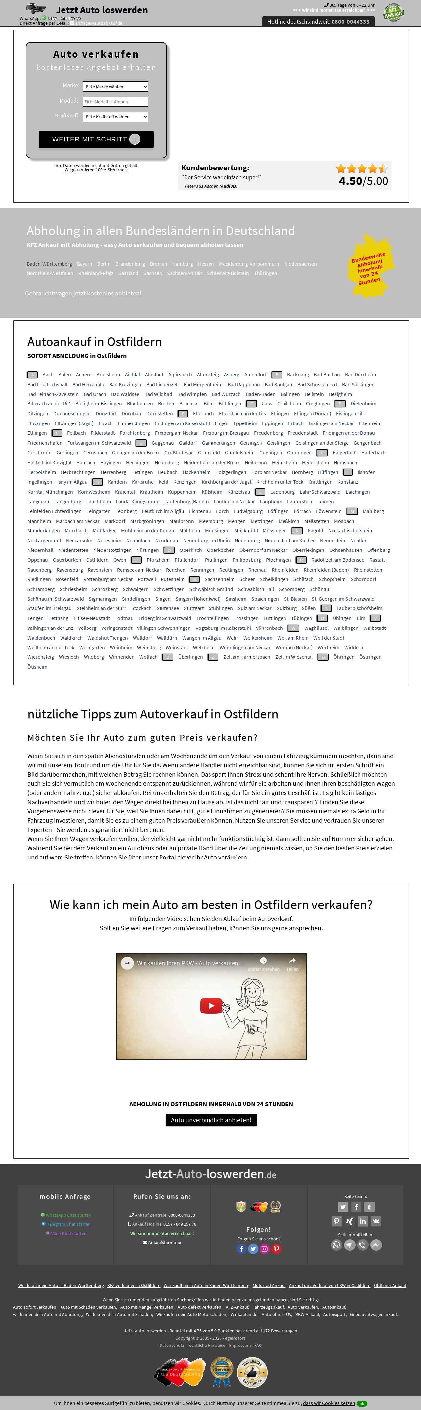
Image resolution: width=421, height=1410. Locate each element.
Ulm (361, 618)
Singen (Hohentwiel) (198, 598)
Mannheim (39, 521)
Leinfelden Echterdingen (54, 511)
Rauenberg (39, 569)
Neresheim (109, 540)
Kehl (163, 481)
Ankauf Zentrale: (151, 1215)
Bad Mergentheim (203, 384)
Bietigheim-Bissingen (98, 403)
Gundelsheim (240, 452)
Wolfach (148, 657)
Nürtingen (147, 550)
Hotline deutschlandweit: (318, 21)
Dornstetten (159, 413)
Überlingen (190, 657)
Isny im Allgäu (72, 481)
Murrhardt (76, 530)
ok (362, 1403)
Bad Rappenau (244, 384)
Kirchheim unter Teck (279, 481)
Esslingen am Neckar (331, 423)
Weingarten (92, 647)
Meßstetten (316, 521)
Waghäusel (316, 628)
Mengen (237, 521)
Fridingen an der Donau (349, 432)
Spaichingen (265, 598)
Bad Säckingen (358, 384)
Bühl (209, 403)
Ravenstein (100, 569)
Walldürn (167, 637)
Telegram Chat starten (69, 1224)
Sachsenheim (220, 579)
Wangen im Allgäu (202, 637)
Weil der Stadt (328, 637)
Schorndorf (363, 579)
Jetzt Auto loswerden (102, 9)
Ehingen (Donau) (312, 413)
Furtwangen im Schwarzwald (99, 442)
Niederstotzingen (112, 550)
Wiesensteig (40, 657)
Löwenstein (329, 511)
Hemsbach (345, 462)
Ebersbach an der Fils (242, 413)
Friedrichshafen (44, 442)
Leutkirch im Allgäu (163, 511)
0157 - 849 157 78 (64, 18)
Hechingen (138, 462)
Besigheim (340, 394)
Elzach (106, 423)
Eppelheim (245, 423)
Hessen (206, 263)
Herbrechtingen (78, 472)
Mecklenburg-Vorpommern (249, 263)
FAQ (258, 1345)
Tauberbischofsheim (359, 608)
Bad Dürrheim (360, 374)
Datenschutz (172, 1345)
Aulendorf (255, 374)
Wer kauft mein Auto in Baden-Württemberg (61, 1285)
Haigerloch (345, 452)
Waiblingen (346, 628)
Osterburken (67, 559)
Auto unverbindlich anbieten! (211, 1120)
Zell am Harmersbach (246, 657)
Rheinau (257, 569)
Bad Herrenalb (88, 384)
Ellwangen (38, 423)
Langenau (38, 501)
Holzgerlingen (230, 472)
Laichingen (358, 491)
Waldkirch (71, 637)
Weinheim (121, 647)
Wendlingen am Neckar (245, 647)
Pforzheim (158, 559)
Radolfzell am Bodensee (337, 559)
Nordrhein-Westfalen (50, 273)
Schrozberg (105, 589)
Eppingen (272, 423)
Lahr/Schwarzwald (320, 491)
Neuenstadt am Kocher (290, 540)
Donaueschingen (72, 413)
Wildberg (94, 657)
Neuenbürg (247, 540)
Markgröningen (147, 521)
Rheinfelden (285, 569)
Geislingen (278, 442)
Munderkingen (43, 530)
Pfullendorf (187, 559)
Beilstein (314, 394)
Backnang (298, 374)
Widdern (353, 647)
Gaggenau (163, 442)
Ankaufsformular (165, 1242)
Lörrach (302, 511)
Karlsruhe (143, 481)
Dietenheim (363, 403)
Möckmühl (246, 530)
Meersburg (211, 521)
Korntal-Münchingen (50, 491)
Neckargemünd (44, 540)
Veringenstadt (116, 628)
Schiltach (303, 579)
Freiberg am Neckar (176, 432)
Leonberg (126, 511)
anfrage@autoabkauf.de (98, 23)
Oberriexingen (308, 550)
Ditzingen (37, 413)
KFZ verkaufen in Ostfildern (134, 1285)
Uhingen (342, 618)
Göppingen (299, 452)
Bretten (166, 403)
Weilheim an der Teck (50, 647)
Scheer (247, 579)
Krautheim (151, 491)
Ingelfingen (39, 481)
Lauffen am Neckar (234, 501)
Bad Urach (95, 394)
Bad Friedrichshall (47, 384)
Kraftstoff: (67, 115)
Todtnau (124, 618)
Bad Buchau (327, 374)
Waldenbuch (41, 637)
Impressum (240, 1345)
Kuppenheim (182, 491)
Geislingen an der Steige (322, 442)
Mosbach (344, 521)
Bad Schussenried (317, 384)
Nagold (315, 530)
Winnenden (122, 657)
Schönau (319, 589)
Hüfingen (328, 472)
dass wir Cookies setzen (329, 1403)
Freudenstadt (303, 432)
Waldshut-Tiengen (107, 637)
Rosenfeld (67, 579)
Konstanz (347, 481)
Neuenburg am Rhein (206, 540)
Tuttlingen (274, 618)
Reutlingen (231, 569)
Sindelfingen (136, 598)
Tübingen (301, 618)
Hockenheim (196, 472)
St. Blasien (295, 598)
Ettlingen (37, 432)
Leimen (325, 501)
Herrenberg (113, 472)
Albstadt (154, 374)
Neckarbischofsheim (351, 530)
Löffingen (278, 511)
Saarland (128, 273)
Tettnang (58, 618)
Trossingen (246, 618)
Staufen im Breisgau (49, 608)
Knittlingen (320, 481)
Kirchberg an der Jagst (226, 481)
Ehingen (280, 413)
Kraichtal (125, 491)
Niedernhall (40, 550)
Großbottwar (178, 452)
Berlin (104, 263)
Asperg (231, 374)
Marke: (71, 85)
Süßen (309, 608)
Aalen (65, 374)
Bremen (158, 263)
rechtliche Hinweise (206, 1345)
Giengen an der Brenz (136, 452)
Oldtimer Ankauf (390, 1285)
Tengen (35, 618)
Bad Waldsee (125, 394)
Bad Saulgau (278, 384)
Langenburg (67, 501)
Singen (163, 598)
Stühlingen (221, 608)
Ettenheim (370, 423)
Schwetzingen (169, 589)
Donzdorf (106, 413)
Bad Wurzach (226, 394)
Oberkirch (191, 550)
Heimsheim (284, 462)
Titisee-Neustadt (91, 618)
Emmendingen (134, 423)
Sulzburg (287, 608)
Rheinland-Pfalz (95, 273)
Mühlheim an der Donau (147, 530)
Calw (267, 403)
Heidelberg (167, 462)
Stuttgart (194, 608)
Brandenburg (130, 263)
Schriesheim (73, 589)
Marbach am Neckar (78, 521)
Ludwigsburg (248, 511)
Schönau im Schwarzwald (55, 598)
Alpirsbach (180, 374)
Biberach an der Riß (48, 403)
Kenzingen (185, 481)
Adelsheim (108, 374)
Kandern (117, 481)
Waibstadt (374, 628)
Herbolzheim (41, 472)
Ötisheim (37, 666)
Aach (48, 374)
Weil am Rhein (293, 637)
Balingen (290, 394)
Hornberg (302, 472)
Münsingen (217, 530)
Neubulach (138, 540)
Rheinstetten (368, 569)
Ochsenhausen (345, 550)
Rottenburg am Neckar (108, 579)
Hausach (85, 462)
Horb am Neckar (269, 472)
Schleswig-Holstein (228, 273)
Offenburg (378, 550)
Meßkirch (289, 521)
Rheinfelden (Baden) (326, 569)
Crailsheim (289, 403)
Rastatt (377, 559)
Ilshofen (367, 472)
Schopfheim (332, 579)
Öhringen (344, 657)
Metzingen (262, 521)
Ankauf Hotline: (147, 1224)
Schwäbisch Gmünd (211, 589)
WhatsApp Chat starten (68, 1215)
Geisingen (251, 442)
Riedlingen (39, 579)
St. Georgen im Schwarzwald (343, 598)
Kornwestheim (94, 491)
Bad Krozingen (125, 384)
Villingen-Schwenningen (164, 628)
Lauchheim (98, 501)
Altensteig (208, 374)
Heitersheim (315, 462)
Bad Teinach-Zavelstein (53, 394)
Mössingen (275, 530)
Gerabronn (39, 452)
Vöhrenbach (269, 628)
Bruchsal (189, 403)
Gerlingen (67, 452)
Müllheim (189, 530)
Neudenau (166, 540)
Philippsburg (247, 559)
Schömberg (292, 589)
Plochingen (278, 559)
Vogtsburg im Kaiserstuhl (223, 628)
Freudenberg (268, 432)
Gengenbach (368, 442)
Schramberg (41, 589)
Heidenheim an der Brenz (212, 462)
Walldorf (142, 637)
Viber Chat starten (69, 1233)
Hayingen (110, 462)
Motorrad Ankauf (269, 1285)
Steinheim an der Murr (101, 608)
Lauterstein (299, 501)
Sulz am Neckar (255, 608)
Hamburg (182, 263)
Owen (119, 559)
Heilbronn (256, 462)
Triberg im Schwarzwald (164, 618)
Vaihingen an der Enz (50, 628)
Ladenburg (282, 491)
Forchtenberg (135, 432)
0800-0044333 (181, 1215)
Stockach (141, 608)
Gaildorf (188, 442)
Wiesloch (69, 657)
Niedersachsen (300, 263)
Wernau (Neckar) (294, 647)
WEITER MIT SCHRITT (96, 139)
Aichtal (132, 374)
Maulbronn (181, 521)
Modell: (69, 100)
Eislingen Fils (350, 413)
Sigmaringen (103, 598)
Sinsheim (236, 598)
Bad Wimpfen (192, 394)
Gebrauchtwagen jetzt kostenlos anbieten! (83, 293)
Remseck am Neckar (139, 569)
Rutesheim (173, 579)
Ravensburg (70, 569)
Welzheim (204, 647)
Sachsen (152, 273)
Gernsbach (95, 452)
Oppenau (37, 559)
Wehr (232, 637)
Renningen (202, 569)
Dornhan (131, 413)
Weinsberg (149, 647)
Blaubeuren (140, 403)
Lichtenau (200, 511)
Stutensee (168, 608)
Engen (222, 423)
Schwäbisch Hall (256, 589)
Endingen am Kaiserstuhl (182, 423)
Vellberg (87, 628)
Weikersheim (257, 637)
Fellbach (76, 432)
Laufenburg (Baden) (186, 501)
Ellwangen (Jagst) (74, 423)
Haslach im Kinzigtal (49, 462)
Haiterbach (373, 452)
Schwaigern (136, 589)
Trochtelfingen (212, 618)
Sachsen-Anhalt (184, 273)
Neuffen (359, 540)
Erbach (296, 423)
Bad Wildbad (158, 394)
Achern (84, 374)
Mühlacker (104, 530)
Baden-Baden (261, 394)
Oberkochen (221, 550)
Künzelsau (238, 491)
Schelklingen (274, 579)
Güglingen (271, 452)
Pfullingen (216, 559)
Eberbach (203, 413)
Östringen (370, 657)
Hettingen (142, 472)
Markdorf (115, 521)
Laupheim (271, 501)
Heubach (168, 472)
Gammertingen (218, 442)
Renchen (176, 569)
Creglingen (318, 403)
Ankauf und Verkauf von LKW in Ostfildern (330, 1285)
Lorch (222, 511)
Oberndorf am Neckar (263, 550)
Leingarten (99, 511)
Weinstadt (177, 647)
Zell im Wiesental (294, 657)
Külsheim (212, 491)
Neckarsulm (79, 540)
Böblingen (230, 403)
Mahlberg (373, 511)
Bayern (84, 263)
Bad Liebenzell (162, 384)
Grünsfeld (209, 452)
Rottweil (147, 579)
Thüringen (265, 273)
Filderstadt (103, 432)
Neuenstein (332, 540)
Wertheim (328, 647)
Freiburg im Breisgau (226, 432)
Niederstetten (73, 550)
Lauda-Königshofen (138, 501)
